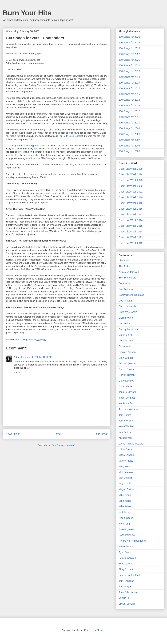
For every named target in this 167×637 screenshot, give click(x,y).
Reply (17, 372)
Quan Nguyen (126, 529)
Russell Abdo (126, 546)
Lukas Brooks (126, 449)
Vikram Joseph (127, 603)
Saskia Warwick (127, 558)
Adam (17, 357)
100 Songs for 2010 (129, 122)
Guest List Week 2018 (130, 208)
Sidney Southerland (129, 575)
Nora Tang (124, 523)
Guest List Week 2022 (130, 185)
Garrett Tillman (127, 375)
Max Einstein (126, 477)
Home (57, 433)
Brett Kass (124, 283)
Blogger (100, 630)
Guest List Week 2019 (130, 203)
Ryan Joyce (125, 552)
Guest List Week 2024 (130, 174)
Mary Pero (124, 466)
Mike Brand (125, 495)
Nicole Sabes (126, 518)
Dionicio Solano (127, 352)
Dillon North (125, 346)
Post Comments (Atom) (63, 445)
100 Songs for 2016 (129, 88)
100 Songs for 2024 (129, 42)
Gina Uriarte (125, 386)
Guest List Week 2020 (130, 197)
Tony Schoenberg (128, 592)
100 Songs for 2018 (129, 77)
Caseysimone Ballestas (131, 294)
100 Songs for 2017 (129, 82)
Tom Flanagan (126, 580)
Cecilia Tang (125, 300)
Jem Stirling (125, 415)
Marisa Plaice (126, 460)
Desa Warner (126, 340)
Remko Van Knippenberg (132, 540)
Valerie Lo (124, 598)
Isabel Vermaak (127, 397)
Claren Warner (126, 317)
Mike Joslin (125, 500)
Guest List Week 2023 (130, 180)
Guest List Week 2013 (130, 237)
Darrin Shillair (126, 334)
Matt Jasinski (126, 472)
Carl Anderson (126, 289)
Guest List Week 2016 (130, 220)
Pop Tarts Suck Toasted (70, 136)
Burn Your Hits (27, 13)
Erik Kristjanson (127, 363)
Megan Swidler (127, 489)
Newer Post (13, 433)
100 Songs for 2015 (129, 94)
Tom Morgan (125, 586)
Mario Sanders (126, 455)
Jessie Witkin (126, 420)
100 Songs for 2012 (129, 111)
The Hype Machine (35, 145)
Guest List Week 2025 (130, 168)
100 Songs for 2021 (129, 59)
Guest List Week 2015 (130, 225)
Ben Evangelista (127, 277)
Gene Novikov (126, 380)
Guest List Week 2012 (130, 243)
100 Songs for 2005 (129, 151)
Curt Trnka (124, 323)
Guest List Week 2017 (130, 214)
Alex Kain (124, 260)
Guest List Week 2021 (130, 191)
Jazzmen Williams (128, 409)
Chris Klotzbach (127, 306)
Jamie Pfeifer (126, 403)
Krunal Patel (125, 437)
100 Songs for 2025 (129, 36)
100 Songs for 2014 (129, 99)
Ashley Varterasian (129, 272)
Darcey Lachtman (128, 329)
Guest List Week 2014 (130, 231)
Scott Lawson (126, 563)
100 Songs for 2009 (129, 128)
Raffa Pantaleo (127, 535)
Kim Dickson (125, 432)
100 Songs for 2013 (129, 105)
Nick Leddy (125, 512)
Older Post (101, 433)
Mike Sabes (125, 506)
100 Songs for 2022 (129, 54)
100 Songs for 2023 (129, 48)
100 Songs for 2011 (129, 117)
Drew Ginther (126, 357)
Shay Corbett (126, 569)
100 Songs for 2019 (129, 71)
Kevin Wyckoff (126, 426)
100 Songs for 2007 (129, 139)
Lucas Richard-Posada (131, 443)
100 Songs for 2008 (129, 134)
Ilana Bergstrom (127, 392)
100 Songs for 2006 (129, 145)
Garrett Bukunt (126, 369)
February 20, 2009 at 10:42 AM (36, 357)
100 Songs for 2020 (129, 65)
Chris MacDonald (128, 312)
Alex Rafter (125, 266)
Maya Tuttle (125, 483)
